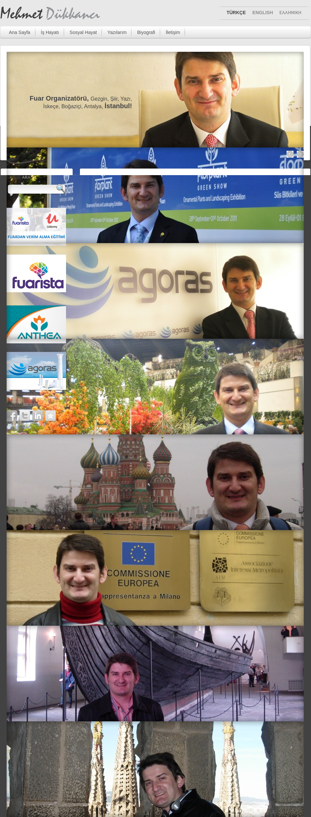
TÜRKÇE (236, 12)
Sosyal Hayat (83, 32)
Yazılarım (116, 32)
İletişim (173, 32)
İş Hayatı (50, 32)
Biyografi (146, 32)
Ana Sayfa (19, 32)
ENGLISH (263, 12)
